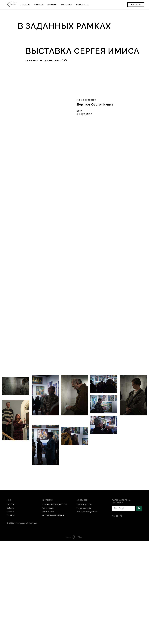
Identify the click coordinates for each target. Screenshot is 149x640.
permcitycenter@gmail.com (87, 512)
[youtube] (117, 515)
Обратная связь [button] (48, 512)
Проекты (38, 5)
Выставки (66, 5)
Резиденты (82, 5)
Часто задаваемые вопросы (53, 515)
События (52, 5)
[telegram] (121, 515)
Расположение (48, 508)
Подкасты (10, 515)
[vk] (113, 515)
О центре (25, 5)
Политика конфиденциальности (54, 504)
